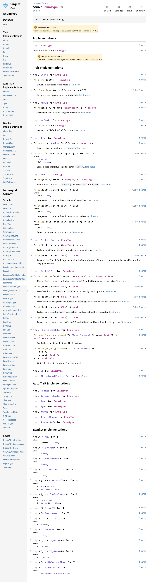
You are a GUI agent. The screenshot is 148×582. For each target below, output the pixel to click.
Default (45, 120)
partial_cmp (45, 276)
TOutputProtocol (81, 348)
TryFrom (54, 540)
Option (96, 276)
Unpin (44, 411)
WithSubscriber (55, 562)
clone (41, 79)
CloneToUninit (54, 469)
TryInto (54, 551)
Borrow (49, 447)
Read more (74, 84)
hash (40, 143)
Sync (43, 406)
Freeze (44, 390)
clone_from (44, 90)
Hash (43, 138)
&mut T (108, 335)
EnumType (46, 45)
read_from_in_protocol (52, 335)
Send (43, 401)
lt (39, 286)
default (42, 125)
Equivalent (56, 494)
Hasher (55, 143)
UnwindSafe (47, 422)
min (40, 205)
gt (39, 307)
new (45, 50)
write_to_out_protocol (52, 348)
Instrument (52, 513)
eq (39, 245)
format (45, 3)
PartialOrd (47, 271)
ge (39, 317)
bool (82, 245)
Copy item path (62, 7)
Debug (44, 102)
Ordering (86, 179)
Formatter (69, 107)
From (48, 508)
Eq (41, 370)
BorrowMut (51, 458)
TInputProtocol (80, 335)
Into (52, 518)
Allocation (52, 567)
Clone (44, 74)
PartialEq (47, 240)
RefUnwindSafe (50, 395)
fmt (40, 107)
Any (47, 436)
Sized (47, 162)
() (51, 358)
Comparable (56, 480)
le (39, 296)
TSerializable (50, 329)
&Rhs (63, 255)
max (40, 189)
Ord (42, 174)
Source (36, 10)
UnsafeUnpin (48, 417)
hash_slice (44, 153)
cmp (40, 179)
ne (39, 255)
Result (92, 107)
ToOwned (50, 529)
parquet (15, 4)
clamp (41, 221)
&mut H (90, 153)
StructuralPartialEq (54, 376)
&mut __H (86, 143)
